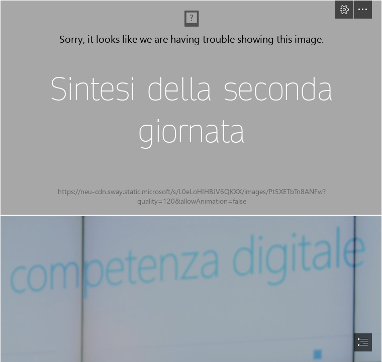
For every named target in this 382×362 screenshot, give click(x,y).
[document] (191, 181)
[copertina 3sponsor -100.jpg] (191, 107)
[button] (344, 10)
